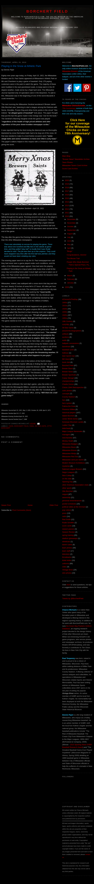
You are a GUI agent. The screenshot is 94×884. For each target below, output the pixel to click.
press (64, 513)
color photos (67, 391)
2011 (67, 213)
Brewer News (67, 372)
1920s (11, 426)
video (64, 567)
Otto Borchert (67, 491)
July (69, 237)
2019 (67, 184)
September (71, 230)
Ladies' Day (67, 425)
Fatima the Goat (68, 406)
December (71, 219)
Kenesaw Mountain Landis (72, 422)
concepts (65, 394)
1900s (64, 302)
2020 (67, 180)
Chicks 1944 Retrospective (73, 387)
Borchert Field (47, 11)
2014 (67, 202)
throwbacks (66, 557)
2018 (67, 187)
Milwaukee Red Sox (70, 456)
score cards (66, 526)
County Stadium (68, 397)
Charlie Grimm (68, 384)
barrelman (66, 346)
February (71, 279)
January (70, 283)
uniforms (65, 563)
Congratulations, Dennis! (76, 255)
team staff (66, 551)
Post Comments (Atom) (21, 510)
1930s (64, 312)
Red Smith (66, 519)
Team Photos (67, 162)
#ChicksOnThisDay (70, 299)
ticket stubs (66, 560)
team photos (67, 548)
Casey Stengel (68, 378)
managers (66, 434)
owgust (65, 494)
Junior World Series (70, 419)
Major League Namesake (72, 431)
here (68, 585)
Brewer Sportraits (69, 375)
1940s (64, 315)
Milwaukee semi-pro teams (73, 460)
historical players (69, 413)
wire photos (66, 573)
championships (68, 381)
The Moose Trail (73, 258)
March (70, 276)
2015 (67, 198)
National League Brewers (72, 469)
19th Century (67, 321)
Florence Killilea (68, 409)
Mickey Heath (67, 441)
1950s (64, 318)
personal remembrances (72, 501)
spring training (68, 535)
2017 (67, 191)
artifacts (65, 334)
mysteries (66, 466)
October (70, 226)
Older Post (54, 505)
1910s (64, 306)
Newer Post (6, 505)
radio (64, 516)
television (66, 554)
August (70, 234)
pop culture (66, 510)
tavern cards (67, 545)
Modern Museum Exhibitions (73, 463)
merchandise (67, 438)
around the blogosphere (71, 331)
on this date (40, 426)
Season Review (68, 532)
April (69, 248)
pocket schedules (69, 504)
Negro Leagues (68, 472)
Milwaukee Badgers (70, 444)
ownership (66, 497)
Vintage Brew (67, 570)
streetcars (66, 541)
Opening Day (67, 482)
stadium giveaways (69, 538)
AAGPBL (65, 324)
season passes (68, 529)
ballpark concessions (70, 343)
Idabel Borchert (68, 416)
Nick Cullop (66, 475)
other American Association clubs (75, 485)
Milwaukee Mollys (69, 453)
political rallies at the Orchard (73, 507)
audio (64, 340)
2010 (67, 216)
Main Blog (66, 156)
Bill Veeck (66, 359)
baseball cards (68, 350)
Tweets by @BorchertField (72, 598)
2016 (67, 195)
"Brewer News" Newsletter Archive (76, 159)
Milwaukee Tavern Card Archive (74, 165)
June (69, 241)
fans (32, 426)
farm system (67, 403)
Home (30, 505)
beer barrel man (68, 356)
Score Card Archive (70, 169)
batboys (65, 353)
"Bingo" (69, 251)
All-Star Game (68, 328)
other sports (67, 488)
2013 (67, 205)
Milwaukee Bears (69, 447)
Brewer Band (67, 368)
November (71, 223)
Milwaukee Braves (69, 450)
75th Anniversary (69, 108)
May (69, 244)
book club (66, 362)
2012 (67, 209)
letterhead (66, 428)
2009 (67, 287)
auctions (65, 337)
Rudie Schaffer (68, 523)
